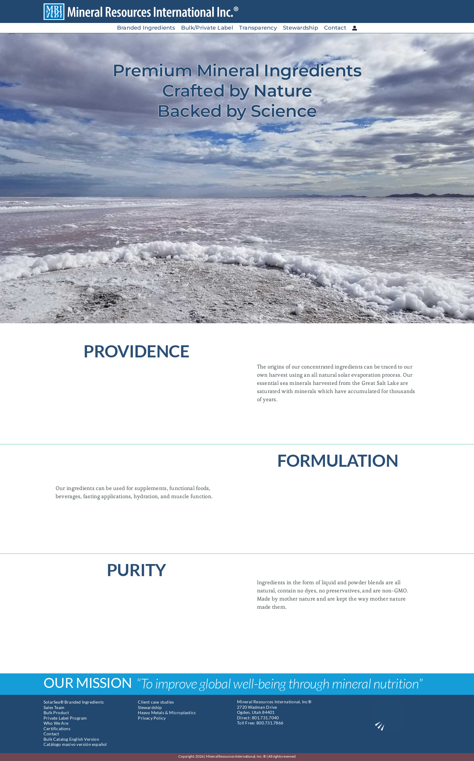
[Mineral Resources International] (146, 5)
